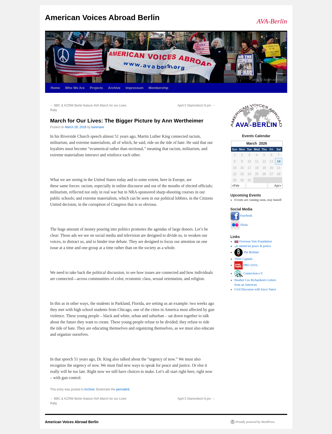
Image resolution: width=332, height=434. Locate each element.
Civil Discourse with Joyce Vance (255, 289)
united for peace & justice (255, 246)
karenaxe (97, 127)
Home (55, 88)
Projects (96, 88)
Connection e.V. (253, 273)
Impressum (134, 88)
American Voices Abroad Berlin (102, 17)
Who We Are (75, 88)
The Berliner (251, 252)
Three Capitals (243, 259)
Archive (114, 88)
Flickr (244, 225)
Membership (158, 88)
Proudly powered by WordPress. (255, 422)
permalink (123, 389)
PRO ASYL (250, 265)
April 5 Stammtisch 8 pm (196, 105)
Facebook (246, 215)
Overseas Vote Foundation (255, 241)
